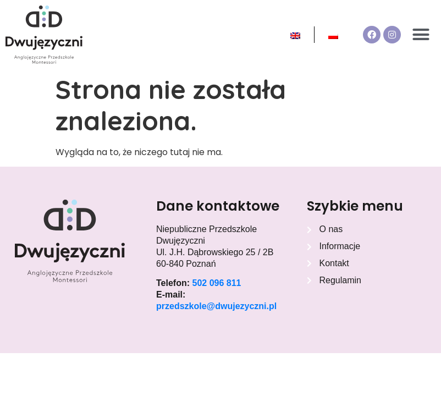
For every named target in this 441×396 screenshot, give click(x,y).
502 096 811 (216, 283)
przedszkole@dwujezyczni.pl (216, 306)
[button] (421, 34)
